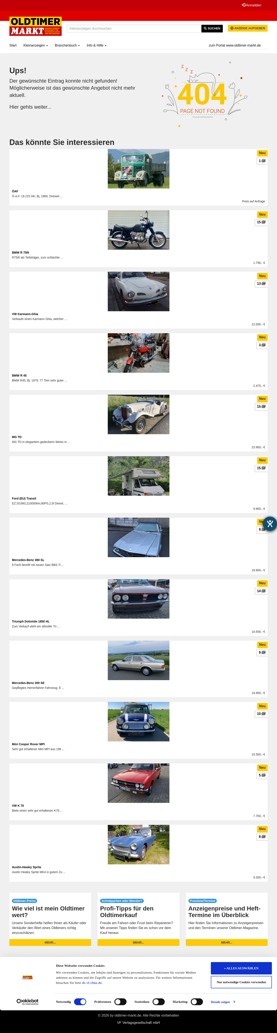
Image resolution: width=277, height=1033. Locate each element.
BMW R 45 (19, 375)
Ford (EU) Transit (24, 498)
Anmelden (251, 5)
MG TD (17, 437)
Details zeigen (220, 1024)
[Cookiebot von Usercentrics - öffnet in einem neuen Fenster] (27, 1024)
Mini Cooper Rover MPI (28, 744)
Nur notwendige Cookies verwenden (241, 1005)
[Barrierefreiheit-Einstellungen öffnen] (270, 524)
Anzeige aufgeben (247, 28)
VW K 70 (18, 805)
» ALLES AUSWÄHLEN (241, 991)
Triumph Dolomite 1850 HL (31, 621)
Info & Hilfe (96, 45)
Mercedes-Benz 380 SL (28, 560)
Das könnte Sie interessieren (61, 142)
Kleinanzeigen (35, 45)
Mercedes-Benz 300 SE (28, 683)
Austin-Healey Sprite (26, 867)
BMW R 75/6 (20, 252)
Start (13, 45)
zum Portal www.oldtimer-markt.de (235, 45)
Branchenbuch (67, 45)
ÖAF (15, 191)
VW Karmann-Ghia (25, 314)
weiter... (43, 107)
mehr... (50, 942)
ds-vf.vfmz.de (92, 1005)
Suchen (212, 28)
